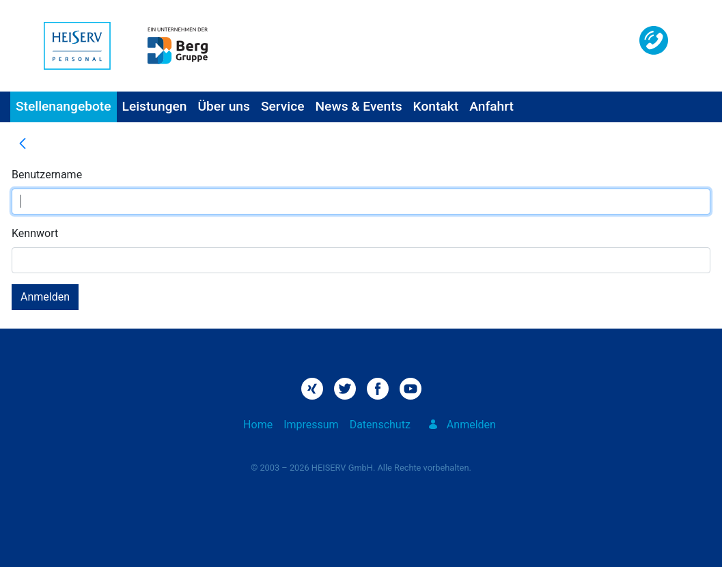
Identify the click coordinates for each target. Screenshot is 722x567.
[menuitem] (63, 107)
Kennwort (35, 233)
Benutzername (47, 174)
